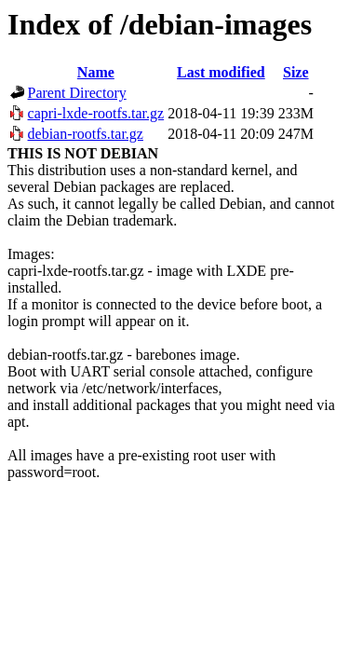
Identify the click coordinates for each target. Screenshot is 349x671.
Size (296, 72)
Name (95, 72)
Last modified (221, 72)
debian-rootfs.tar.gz (85, 134)
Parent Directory (77, 93)
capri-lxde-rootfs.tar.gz (96, 113)
